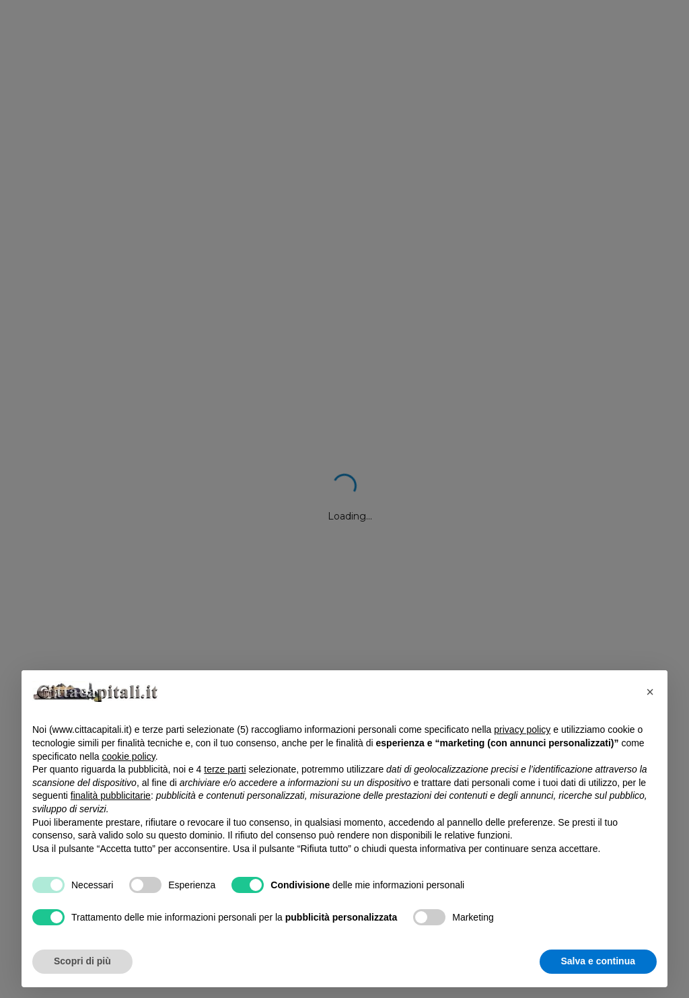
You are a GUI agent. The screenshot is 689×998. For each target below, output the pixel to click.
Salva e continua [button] (598, 961)
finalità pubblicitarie (111, 795)
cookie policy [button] (128, 756)
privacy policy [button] (522, 729)
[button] (650, 692)
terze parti (225, 769)
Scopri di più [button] (82, 961)
